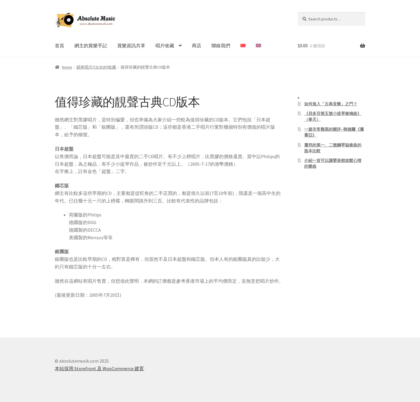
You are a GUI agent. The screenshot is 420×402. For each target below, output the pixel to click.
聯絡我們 (220, 45)
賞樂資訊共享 (131, 45)
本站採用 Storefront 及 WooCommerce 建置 (99, 368)
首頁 (59, 45)
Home (67, 67)
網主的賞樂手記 (90, 45)
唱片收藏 (164, 45)
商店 (196, 45)
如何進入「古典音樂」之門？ (330, 103)
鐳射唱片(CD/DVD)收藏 (96, 67)
